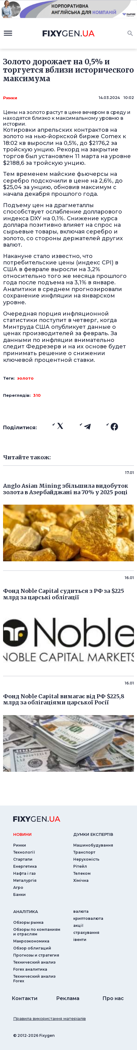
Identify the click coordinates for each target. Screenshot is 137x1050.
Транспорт (84, 852)
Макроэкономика (31, 941)
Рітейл (80, 866)
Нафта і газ (24, 873)
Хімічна (81, 880)
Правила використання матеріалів (49, 1018)
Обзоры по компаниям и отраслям (36, 931)
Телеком (82, 873)
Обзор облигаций (32, 948)
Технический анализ (34, 962)
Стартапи (22, 859)
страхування (86, 932)
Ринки (10, 97)
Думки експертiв (93, 834)
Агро (18, 887)
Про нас (113, 998)
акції (78, 925)
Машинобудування (93, 845)
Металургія (24, 880)
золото (25, 378)
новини (22, 834)
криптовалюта (88, 918)
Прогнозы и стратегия (36, 955)
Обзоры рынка (28, 922)
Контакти (24, 998)
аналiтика (25, 911)
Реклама (67, 998)
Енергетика (25, 866)
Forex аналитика (30, 969)
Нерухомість (86, 859)
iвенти (79, 939)
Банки (19, 894)
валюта (81, 911)
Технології (24, 852)
